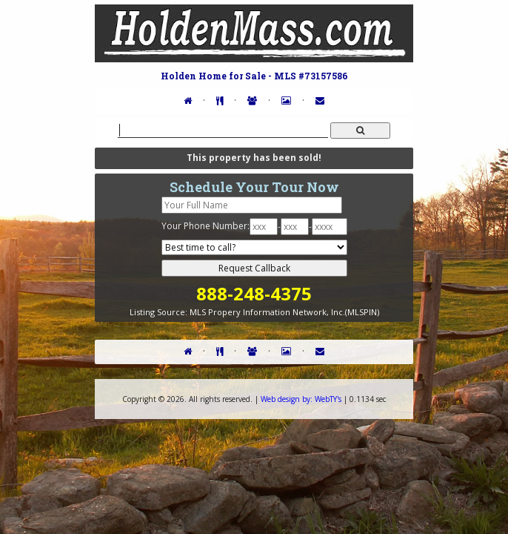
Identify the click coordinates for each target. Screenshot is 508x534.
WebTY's (301, 399)
